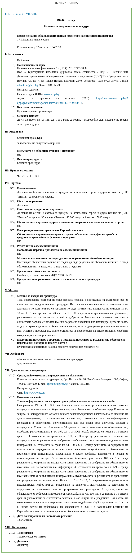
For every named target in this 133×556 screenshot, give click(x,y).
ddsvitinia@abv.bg (27, 85)
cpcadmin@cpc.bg (57, 383)
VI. (23, 13)
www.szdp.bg (51, 94)
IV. (16, 13)
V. (20, 13)
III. (12, 13)
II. (8, 13)
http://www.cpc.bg (34, 392)
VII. (28, 13)
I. (6, 13)
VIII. (34, 13)
